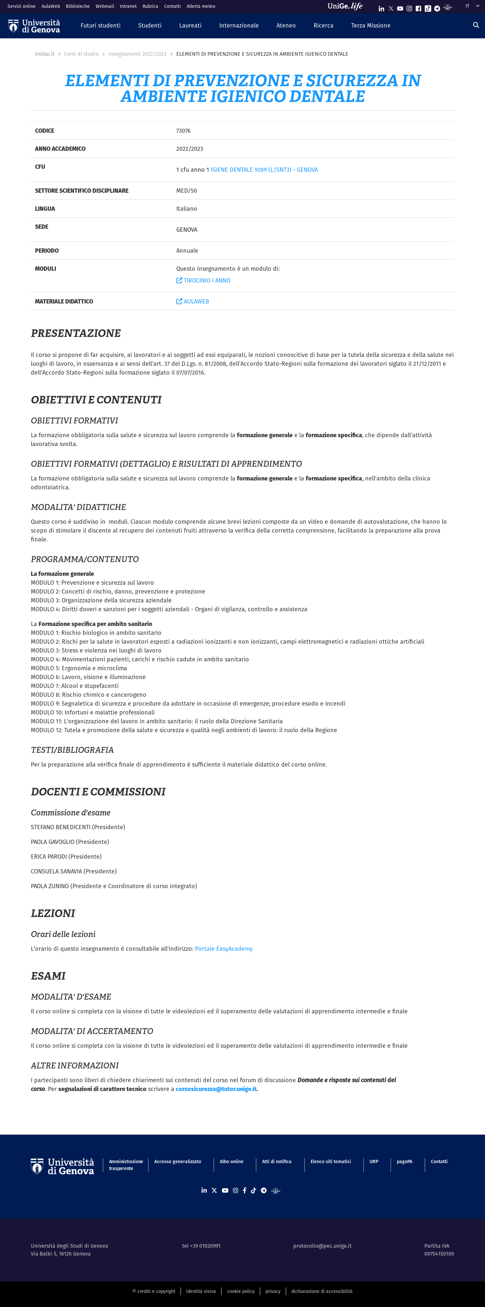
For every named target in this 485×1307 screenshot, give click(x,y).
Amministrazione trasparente (122, 1165)
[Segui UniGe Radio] (447, 7)
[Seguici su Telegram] (437, 7)
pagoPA (404, 1161)
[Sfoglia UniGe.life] (347, 6)
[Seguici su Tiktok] (428, 7)
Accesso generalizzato (177, 1161)
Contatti (172, 6)
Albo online (231, 1161)
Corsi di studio (81, 54)
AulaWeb (51, 6)
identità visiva (201, 1291)
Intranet (128, 6)
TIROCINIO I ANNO (203, 280)
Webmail (105, 6)
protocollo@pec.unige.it (322, 1246)
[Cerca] (476, 25)
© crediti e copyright (153, 1291)
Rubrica (150, 6)
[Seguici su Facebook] (418, 7)
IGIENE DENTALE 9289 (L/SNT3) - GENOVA (264, 170)
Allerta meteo (201, 6)
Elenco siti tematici (331, 1161)
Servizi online (22, 6)
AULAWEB (192, 301)
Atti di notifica (277, 1161)
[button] (100, 25)
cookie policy (241, 1291)
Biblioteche (78, 6)
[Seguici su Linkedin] (381, 7)
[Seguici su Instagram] (409, 7)
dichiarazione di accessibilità (322, 1291)
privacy (273, 1291)
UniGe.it (44, 54)
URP (374, 1161)
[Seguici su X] (391, 7)
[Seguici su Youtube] (400, 7)
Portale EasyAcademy (224, 949)
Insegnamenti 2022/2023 (137, 54)
